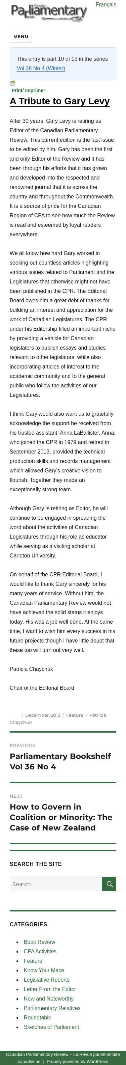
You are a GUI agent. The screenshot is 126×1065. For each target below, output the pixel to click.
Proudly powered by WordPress (77, 1061)
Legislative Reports (47, 980)
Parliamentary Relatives (52, 1008)
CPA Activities (40, 951)
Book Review (39, 942)
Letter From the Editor (50, 989)
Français (106, 4)
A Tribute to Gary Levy (60, 101)
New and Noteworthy (49, 999)
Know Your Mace (44, 970)
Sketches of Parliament (51, 1027)
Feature (74, 715)
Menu (20, 36)
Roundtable (37, 1017)
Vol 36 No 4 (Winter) (41, 68)
